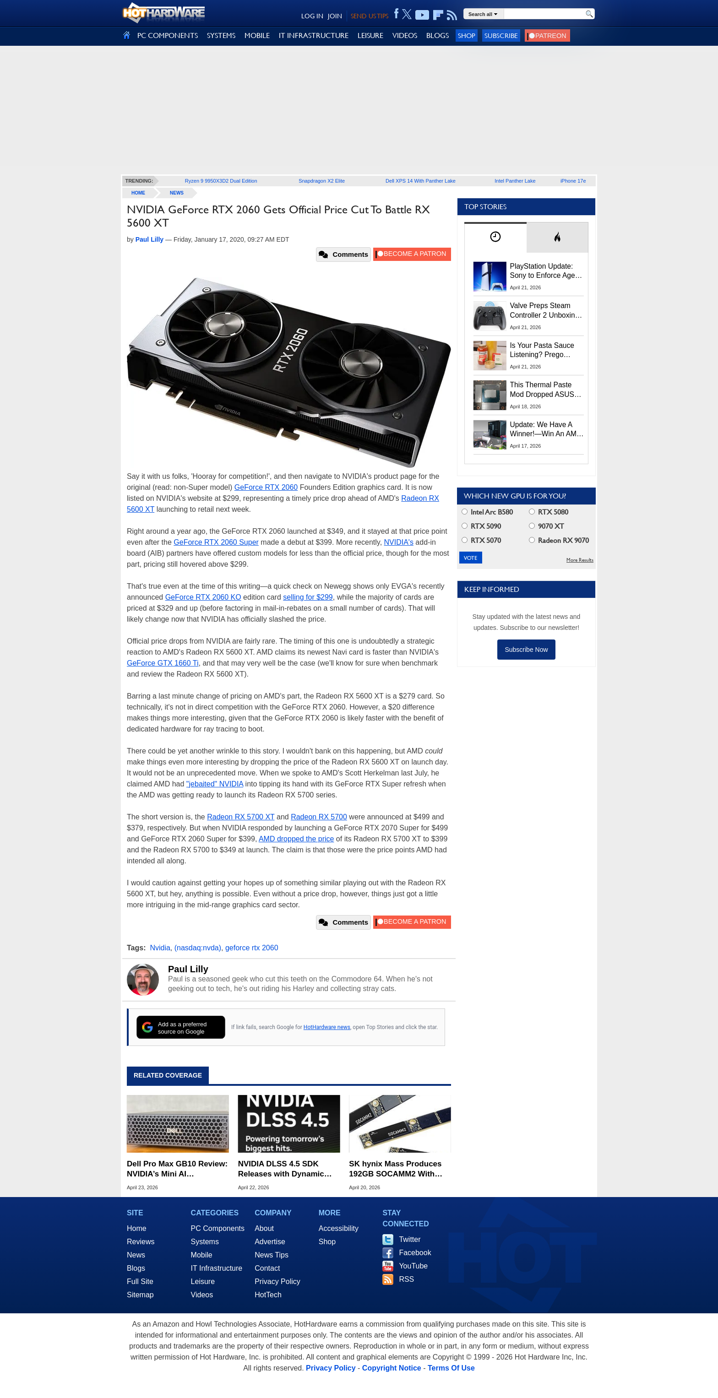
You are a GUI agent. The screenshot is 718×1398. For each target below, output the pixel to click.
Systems (205, 1242)
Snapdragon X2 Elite (322, 181)
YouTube (413, 1266)
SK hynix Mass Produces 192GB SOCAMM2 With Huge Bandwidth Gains (395, 1169)
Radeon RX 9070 (559, 540)
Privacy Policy (277, 1281)
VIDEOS (404, 35)
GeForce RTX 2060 (266, 487)
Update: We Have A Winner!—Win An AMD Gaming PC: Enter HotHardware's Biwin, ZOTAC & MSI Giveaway (546, 430)
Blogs (136, 1268)
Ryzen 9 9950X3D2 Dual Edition (221, 181)
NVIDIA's (398, 542)
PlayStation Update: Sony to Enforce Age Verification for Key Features (542, 271)
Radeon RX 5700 (319, 817)
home (138, 192)
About (264, 1228)
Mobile (201, 1255)
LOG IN (312, 16)
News (177, 192)
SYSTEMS (221, 35)
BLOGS (437, 35)
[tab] (495, 237)
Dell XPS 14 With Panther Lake (421, 181)
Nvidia (160, 948)
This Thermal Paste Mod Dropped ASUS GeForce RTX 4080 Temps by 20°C (542, 390)
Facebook (415, 1253)
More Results (579, 560)
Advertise (270, 1242)
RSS (406, 1279)
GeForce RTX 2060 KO (203, 597)
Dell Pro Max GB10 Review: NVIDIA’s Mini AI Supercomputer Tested (177, 1169)
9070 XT (546, 526)
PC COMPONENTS (167, 35)
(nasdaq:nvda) (197, 948)
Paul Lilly (188, 969)
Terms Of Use (451, 1368)
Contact (267, 1268)
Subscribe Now (526, 649)
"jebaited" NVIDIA (214, 784)
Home (137, 1228)
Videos (202, 1295)
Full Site (140, 1281)
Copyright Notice (391, 1368)
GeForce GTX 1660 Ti (163, 663)
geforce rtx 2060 (251, 948)
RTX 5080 (548, 512)
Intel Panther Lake (515, 181)
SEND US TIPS (369, 16)
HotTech (268, 1295)
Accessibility (339, 1228)
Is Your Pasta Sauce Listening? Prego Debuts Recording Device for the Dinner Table (543, 350)
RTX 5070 (481, 540)
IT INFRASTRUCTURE (313, 35)
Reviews (140, 1242)
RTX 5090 (481, 526)
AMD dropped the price (296, 839)
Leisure (203, 1281)
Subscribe (501, 35)
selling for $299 (308, 597)
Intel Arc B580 (487, 512)
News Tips (271, 1255)
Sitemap (140, 1295)
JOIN (335, 16)
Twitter (409, 1239)
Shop (466, 35)
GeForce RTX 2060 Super (216, 542)
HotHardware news (327, 1027)
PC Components (218, 1228)
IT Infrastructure (217, 1268)
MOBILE (257, 35)
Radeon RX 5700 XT (240, 817)
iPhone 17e (573, 181)
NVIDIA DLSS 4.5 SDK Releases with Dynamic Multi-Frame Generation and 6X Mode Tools (282, 1169)
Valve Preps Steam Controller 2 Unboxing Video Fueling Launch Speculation (544, 311)
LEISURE (370, 35)
